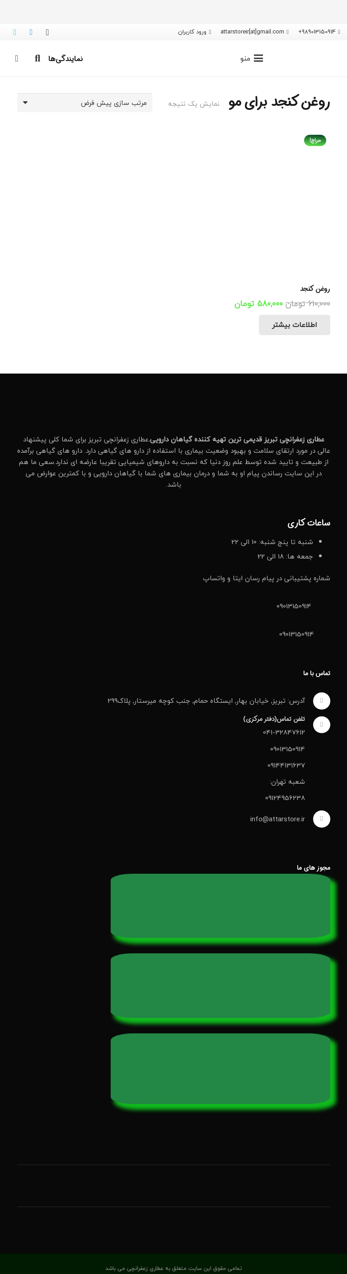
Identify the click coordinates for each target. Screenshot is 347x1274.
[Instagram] (47, 32)
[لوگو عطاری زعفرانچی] (309, 58)
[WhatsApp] (15, 32)
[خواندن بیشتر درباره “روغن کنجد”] (294, 325)
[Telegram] (31, 32)
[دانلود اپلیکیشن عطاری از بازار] (173, 1143)
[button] (37, 58)
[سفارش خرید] (84, 102)
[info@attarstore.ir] (317, 819)
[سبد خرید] (17, 58)
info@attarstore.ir (277, 819)
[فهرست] (251, 58)
